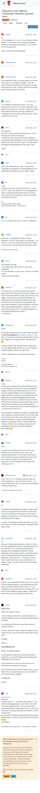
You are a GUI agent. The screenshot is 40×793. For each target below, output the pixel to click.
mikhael (7, 501)
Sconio (7, 605)
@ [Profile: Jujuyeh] (17, 40)
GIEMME (8, 235)
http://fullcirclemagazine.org (27, 335)
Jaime (7, 127)
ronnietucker (9, 325)
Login (13, 776)
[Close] (36, 739)
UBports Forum (19, 3)
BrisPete (8, 443)
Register (6, 776)
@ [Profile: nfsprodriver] (6, 697)
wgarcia (7, 101)
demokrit (8, 380)
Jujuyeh (7, 34)
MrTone (7, 261)
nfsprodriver (9, 538)
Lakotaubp (8, 578)
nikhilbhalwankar (10, 62)
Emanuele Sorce (10, 475)
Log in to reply (33, 27)
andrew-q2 (8, 287)
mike (6, 693)
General (6, 20)
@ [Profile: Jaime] (4, 221)
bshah (7, 163)
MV (6, 182)
